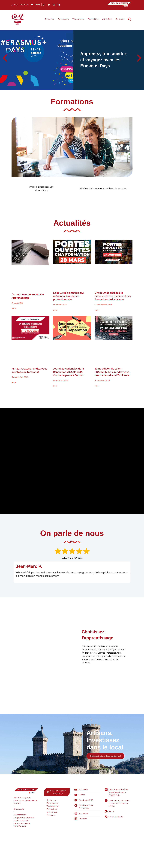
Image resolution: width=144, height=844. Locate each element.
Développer (63, 19)
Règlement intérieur (24, 818)
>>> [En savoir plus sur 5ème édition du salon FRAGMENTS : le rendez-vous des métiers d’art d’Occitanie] (97, 386)
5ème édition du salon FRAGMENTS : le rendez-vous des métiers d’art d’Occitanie (112, 372)
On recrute (19, 810)
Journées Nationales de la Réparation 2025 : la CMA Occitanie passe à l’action (68, 372)
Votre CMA (107, 19)
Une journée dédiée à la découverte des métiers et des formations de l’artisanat (113, 296)
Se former (49, 19)
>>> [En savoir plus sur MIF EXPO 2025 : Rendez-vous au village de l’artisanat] (14, 382)
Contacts (119, 19)
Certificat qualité (22, 824)
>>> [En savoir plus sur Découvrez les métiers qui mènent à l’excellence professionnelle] (55, 310)
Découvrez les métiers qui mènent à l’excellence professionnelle (68, 296)
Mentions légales (22, 798)
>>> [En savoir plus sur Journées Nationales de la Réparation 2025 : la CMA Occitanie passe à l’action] (55, 386)
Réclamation (20, 815)
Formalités (93, 19)
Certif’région (20, 827)
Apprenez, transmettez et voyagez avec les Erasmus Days (103, 59)
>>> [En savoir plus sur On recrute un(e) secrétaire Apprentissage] (14, 308)
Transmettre (78, 19)
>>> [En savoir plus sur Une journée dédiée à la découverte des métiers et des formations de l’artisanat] (97, 310)
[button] (129, 19)
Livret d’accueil (21, 821)
